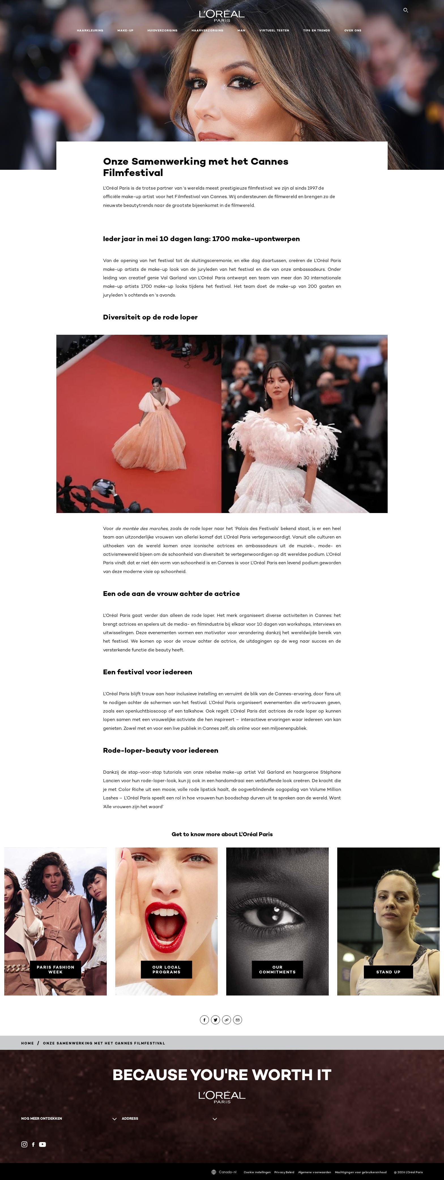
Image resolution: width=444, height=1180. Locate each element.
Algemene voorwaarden (314, 1172)
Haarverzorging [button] (207, 30)
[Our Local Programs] (166, 970)
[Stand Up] (388, 972)
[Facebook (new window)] (33, 1144)
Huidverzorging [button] (163, 30)
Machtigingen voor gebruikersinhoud (361, 1172)
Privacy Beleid (284, 1172)
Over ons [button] (353, 30)
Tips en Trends (316, 30)
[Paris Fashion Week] (55, 970)
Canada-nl (224, 1172)
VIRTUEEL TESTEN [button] (274, 30)
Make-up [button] (125, 30)
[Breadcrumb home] (27, 1043)
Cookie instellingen (257, 1172)
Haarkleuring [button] (90, 30)
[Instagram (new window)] (24, 1144)
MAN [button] (241, 30)
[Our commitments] (277, 970)
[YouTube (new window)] (42, 1144)
